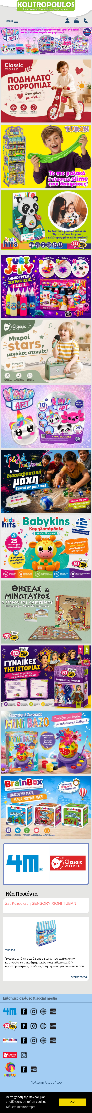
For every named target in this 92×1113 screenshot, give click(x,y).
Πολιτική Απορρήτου (46, 1082)
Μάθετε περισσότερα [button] (20, 1107)
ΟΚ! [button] (72, 1102)
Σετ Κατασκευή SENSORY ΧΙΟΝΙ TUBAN (40, 903)
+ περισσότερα (77, 977)
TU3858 (10, 950)
